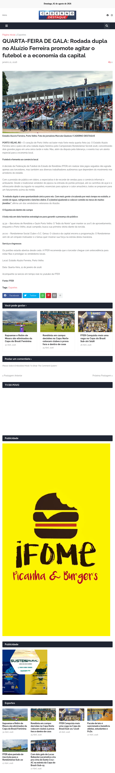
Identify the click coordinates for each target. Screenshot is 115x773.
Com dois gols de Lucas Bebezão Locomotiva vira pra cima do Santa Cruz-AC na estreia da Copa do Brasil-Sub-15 (43, 760)
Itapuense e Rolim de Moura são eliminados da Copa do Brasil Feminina (18, 338)
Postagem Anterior (13, 375)
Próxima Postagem (102, 375)
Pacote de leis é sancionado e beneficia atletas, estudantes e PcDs (98, 727)
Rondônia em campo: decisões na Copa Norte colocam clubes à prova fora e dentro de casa (56, 340)
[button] (6, 25)
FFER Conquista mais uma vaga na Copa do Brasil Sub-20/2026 (94, 338)
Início (4, 15)
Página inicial (8, 35)
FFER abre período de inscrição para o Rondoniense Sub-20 (12, 757)
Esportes (21, 35)
